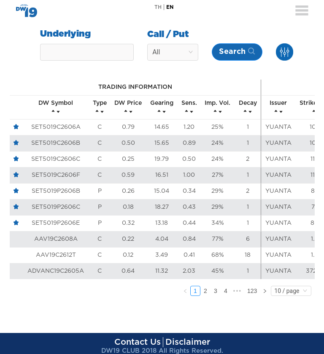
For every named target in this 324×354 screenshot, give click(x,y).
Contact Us (137, 342)
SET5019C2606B (55, 143)
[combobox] (87, 52)
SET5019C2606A (56, 127)
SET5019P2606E (56, 223)
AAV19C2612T (56, 255)
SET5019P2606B (56, 191)
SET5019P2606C (56, 207)
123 (252, 290)
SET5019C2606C (55, 159)
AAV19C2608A (56, 239)
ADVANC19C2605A (55, 271)
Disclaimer (187, 342)
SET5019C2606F (56, 175)
